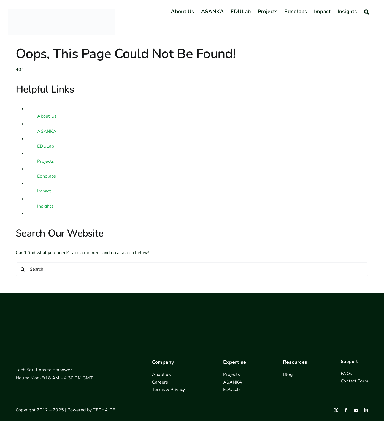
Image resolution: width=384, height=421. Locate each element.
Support (349, 361)
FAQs (346, 374)
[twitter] (336, 410)
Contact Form (354, 381)
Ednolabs (46, 176)
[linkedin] (366, 410)
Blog (288, 374)
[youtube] (356, 410)
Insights (45, 206)
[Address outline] (192, 314)
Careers (160, 382)
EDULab (45, 146)
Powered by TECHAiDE (91, 410)
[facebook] (346, 410)
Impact (44, 191)
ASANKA (46, 131)
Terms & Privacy (168, 390)
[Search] (22, 269)
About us (161, 374)
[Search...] (192, 269)
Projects (45, 161)
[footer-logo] (37, 356)
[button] (366, 11)
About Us (47, 116)
